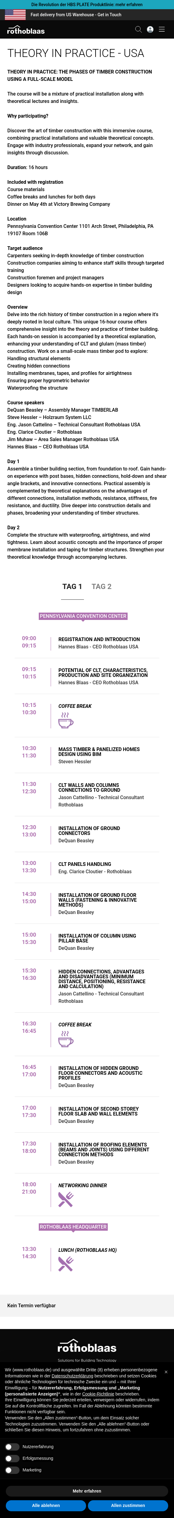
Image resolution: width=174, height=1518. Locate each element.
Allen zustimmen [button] (128, 1505)
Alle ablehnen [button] (46, 1505)
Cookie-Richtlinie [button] (98, 1394)
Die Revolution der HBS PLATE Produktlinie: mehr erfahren (87, 4)
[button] (166, 1372)
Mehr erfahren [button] (87, 1491)
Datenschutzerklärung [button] (72, 1375)
